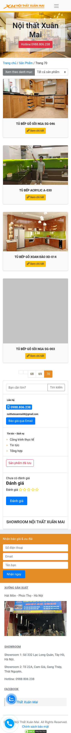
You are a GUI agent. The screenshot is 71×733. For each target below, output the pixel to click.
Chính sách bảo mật (35, 726)
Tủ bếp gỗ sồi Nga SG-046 (35, 124)
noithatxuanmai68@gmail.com (22, 414)
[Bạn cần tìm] (27, 387)
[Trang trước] (25, 372)
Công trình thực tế (22, 439)
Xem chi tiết (35, 130)
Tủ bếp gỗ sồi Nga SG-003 (35, 349)
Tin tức (14, 445)
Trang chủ (9, 63)
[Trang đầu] (20, 372)
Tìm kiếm (56, 387)
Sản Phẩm (26, 63)
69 (41, 374)
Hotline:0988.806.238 (35, 44)
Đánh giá (12, 490)
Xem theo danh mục (18, 72)
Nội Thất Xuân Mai (24, 702)
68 (33, 374)
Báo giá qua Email (21, 421)
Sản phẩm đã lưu (20, 463)
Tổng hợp (16, 451)
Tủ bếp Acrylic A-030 (35, 190)
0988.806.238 (19, 407)
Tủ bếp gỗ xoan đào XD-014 (35, 257)
